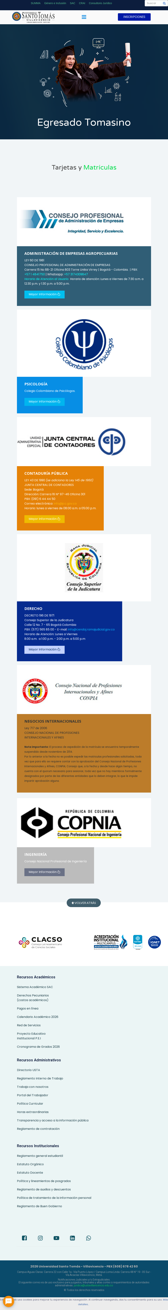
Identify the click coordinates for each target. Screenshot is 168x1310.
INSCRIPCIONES (134, 17)
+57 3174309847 (76, 274)
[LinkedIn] (72, 1238)
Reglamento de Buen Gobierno (39, 1206)
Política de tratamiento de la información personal (54, 1198)
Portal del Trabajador (32, 1095)
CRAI (82, 3)
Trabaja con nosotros (32, 1087)
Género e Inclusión (55, 3)
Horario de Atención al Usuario (46, 279)
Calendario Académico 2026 (37, 1017)
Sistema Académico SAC (35, 987)
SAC (72, 3)
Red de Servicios (29, 1025)
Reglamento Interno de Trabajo (40, 1078)
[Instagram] (40, 1238)
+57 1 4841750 (35, 274)
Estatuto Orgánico (30, 1164)
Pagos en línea (27, 1008)
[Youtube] (56, 1238)
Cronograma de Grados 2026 (38, 1047)
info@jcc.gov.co (65, 503)
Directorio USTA (28, 1070)
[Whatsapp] (88, 1238)
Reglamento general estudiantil (40, 1156)
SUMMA (36, 3)
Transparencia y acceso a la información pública (52, 1120)
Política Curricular (30, 1103)
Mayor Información (44, 294)
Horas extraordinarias (33, 1112)
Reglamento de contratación (38, 1129)
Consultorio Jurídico (100, 3)
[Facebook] (24, 1238)
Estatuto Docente (30, 1172)
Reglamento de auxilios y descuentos (44, 1189)
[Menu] (84, 17)
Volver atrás (84, 902)
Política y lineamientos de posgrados (44, 1181)
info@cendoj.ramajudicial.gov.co (91, 629)
